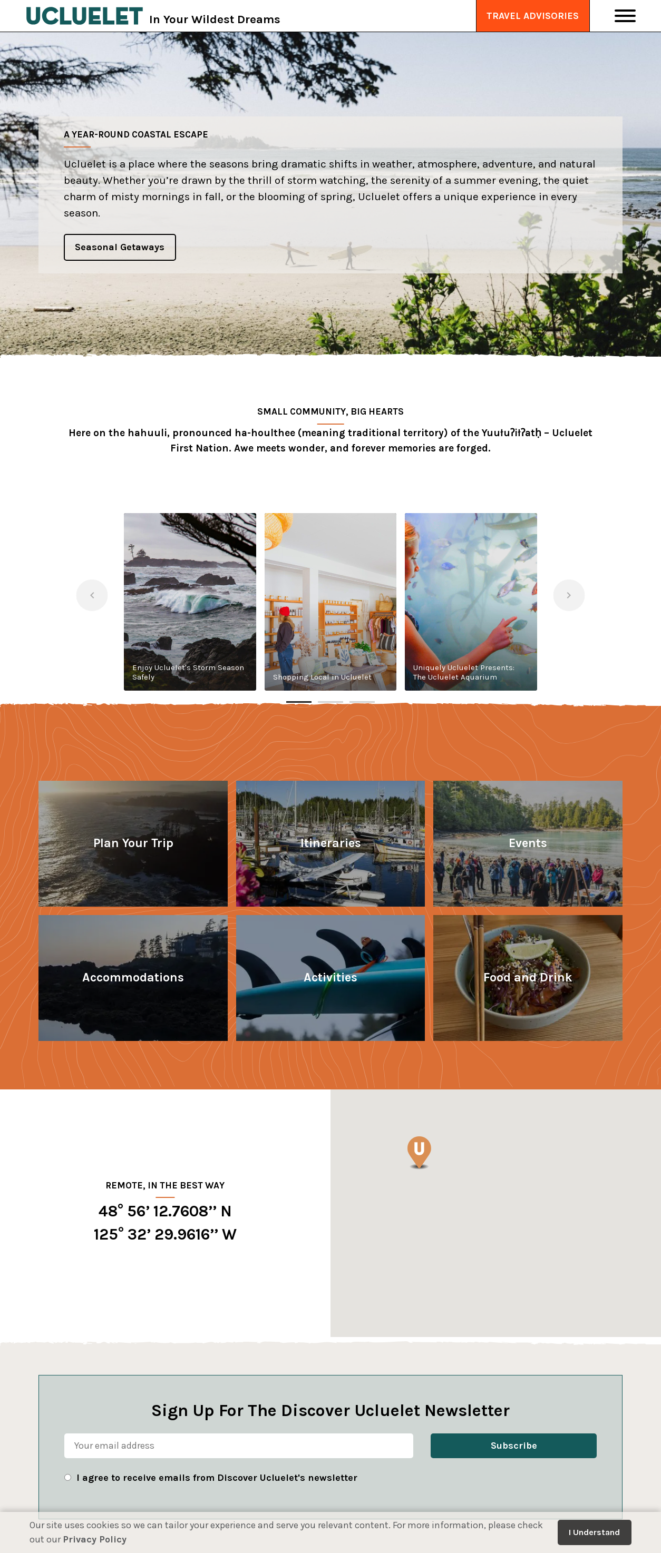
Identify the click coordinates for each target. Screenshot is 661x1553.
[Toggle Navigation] (625, 15)
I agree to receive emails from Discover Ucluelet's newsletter (216, 1477)
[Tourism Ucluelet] (84, 15)
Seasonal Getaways (119, 247)
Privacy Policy (95, 1539)
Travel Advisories (533, 16)
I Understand (594, 1532)
